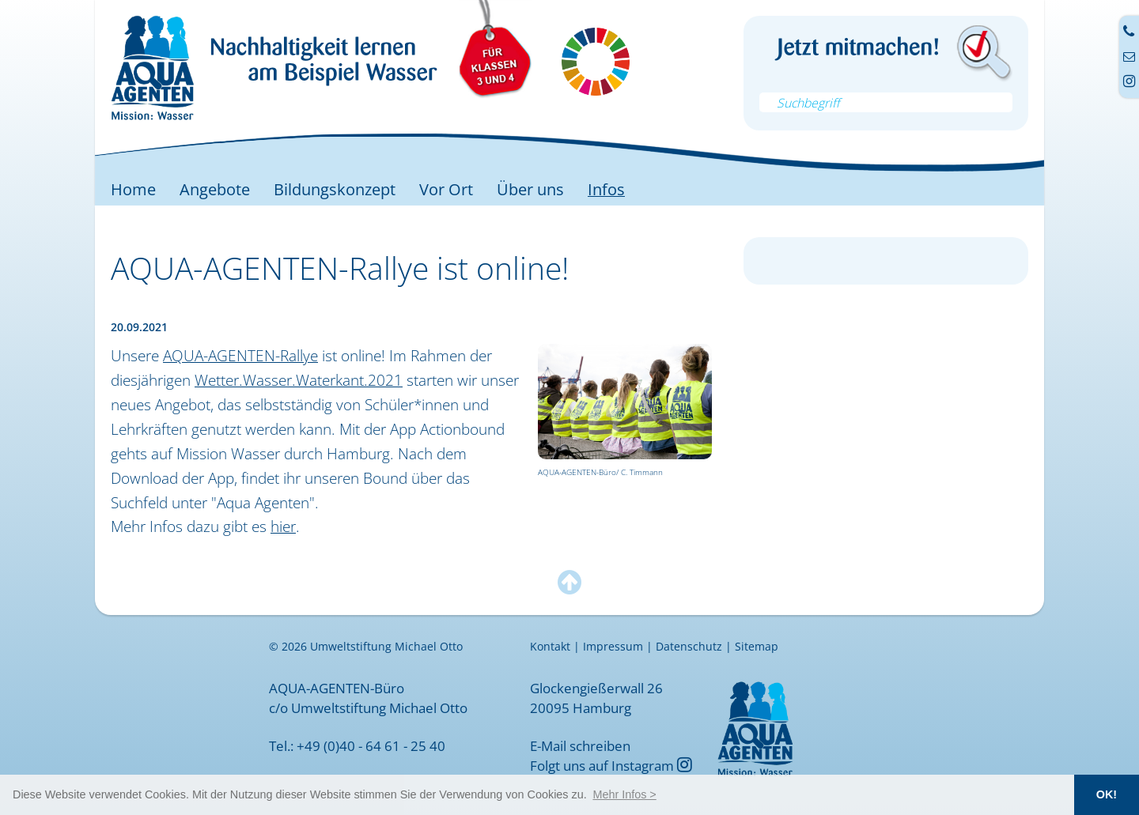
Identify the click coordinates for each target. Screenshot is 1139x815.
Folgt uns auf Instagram (611, 765)
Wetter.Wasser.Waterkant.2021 (299, 380)
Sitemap (756, 647)
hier (283, 526)
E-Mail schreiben (580, 745)
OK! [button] (1106, 794)
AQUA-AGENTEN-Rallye (240, 355)
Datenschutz (689, 647)
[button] (624, 794)
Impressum (613, 647)
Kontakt (550, 647)
